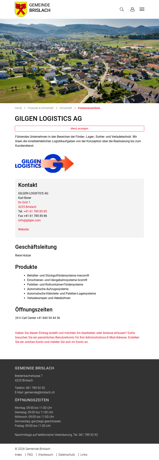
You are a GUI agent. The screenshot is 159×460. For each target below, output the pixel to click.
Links (83, 454)
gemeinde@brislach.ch (40, 392)
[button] (122, 9)
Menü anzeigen (79, 128)
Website (23, 229)
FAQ (30, 454)
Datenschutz (66, 454)
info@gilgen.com (29, 220)
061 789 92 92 (35, 388)
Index (18, 454)
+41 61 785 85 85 (35, 211)
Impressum (45, 454)
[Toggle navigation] (141, 9)
